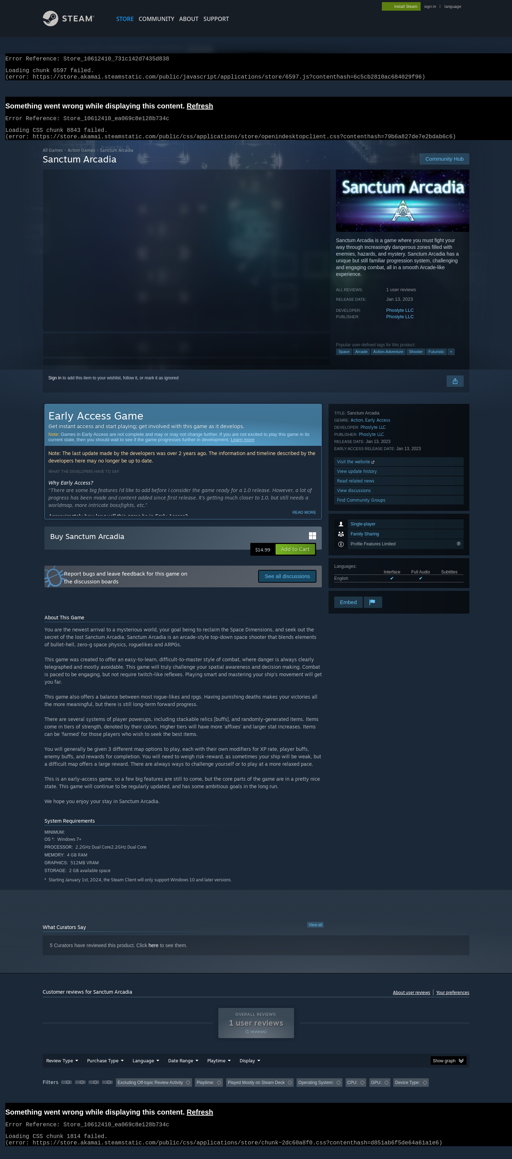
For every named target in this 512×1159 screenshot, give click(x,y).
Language (143, 1069)
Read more (304, 521)
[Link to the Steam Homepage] (74, 24)
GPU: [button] (376, 1091)
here (154, 954)
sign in (430, 6)
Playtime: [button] (205, 1091)
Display (247, 1069)
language (452, 6)
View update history (357, 557)
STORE (125, 19)
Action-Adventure (388, 360)
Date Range (180, 1069)
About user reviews (411, 1001)
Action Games (81, 158)
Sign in (55, 386)
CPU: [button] (352, 1091)
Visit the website (356, 547)
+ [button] (451, 360)
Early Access (377, 505)
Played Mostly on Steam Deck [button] (256, 1091)
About (188, 19)
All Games (53, 158)
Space (344, 360)
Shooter (416, 360)
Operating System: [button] (316, 1091)
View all (315, 933)
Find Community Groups (361, 585)
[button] (295, 558)
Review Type (59, 1069)
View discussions (354, 576)
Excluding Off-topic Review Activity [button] (150, 1091)
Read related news (355, 566)
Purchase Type (102, 1069)
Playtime (216, 1069)
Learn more (242, 448)
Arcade (361, 360)
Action (357, 505)
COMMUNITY (156, 19)
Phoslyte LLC (400, 318)
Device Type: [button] (407, 1091)
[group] (256, 1091)
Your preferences (452, 1001)
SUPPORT (216, 19)
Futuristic (436, 360)
